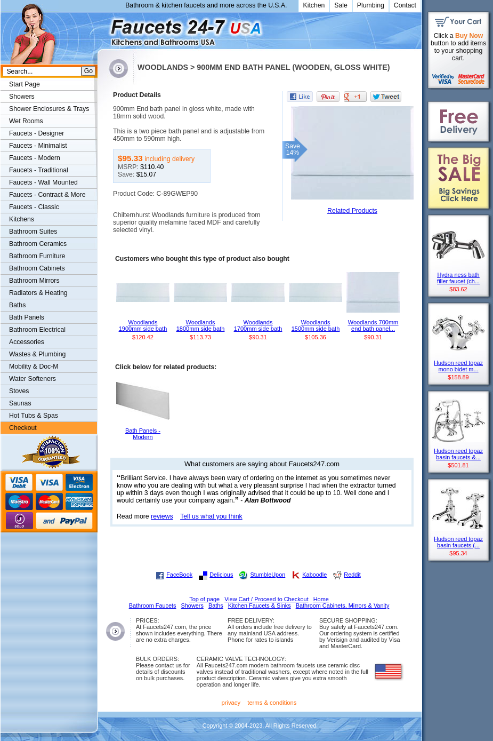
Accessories (26, 342)
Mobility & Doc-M (33, 366)
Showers (22, 96)
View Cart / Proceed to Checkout (266, 599)
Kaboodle (314, 574)
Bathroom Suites (33, 231)
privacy (231, 702)
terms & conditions (271, 702)
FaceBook (179, 574)
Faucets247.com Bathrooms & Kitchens (103, 28)
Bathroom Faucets (152, 605)
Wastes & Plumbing (37, 354)
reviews (162, 516)
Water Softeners (32, 379)
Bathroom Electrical (37, 329)
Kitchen (314, 5)
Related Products (352, 210)
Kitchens (21, 219)
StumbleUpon (267, 574)
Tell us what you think (211, 516)
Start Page (24, 84)
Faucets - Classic (34, 207)
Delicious (221, 574)
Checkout (23, 428)
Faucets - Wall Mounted (43, 182)
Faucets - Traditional (38, 170)
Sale (340, 5)
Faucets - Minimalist (38, 145)
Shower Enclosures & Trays (49, 109)
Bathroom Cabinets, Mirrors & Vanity (343, 605)
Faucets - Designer (36, 133)
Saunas (20, 403)
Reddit (352, 574)
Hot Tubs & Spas (33, 415)
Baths (17, 305)
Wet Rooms (26, 121)
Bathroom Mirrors (34, 280)
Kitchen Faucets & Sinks (259, 605)
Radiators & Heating (38, 293)
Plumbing (370, 5)
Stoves (19, 391)
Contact (405, 5)
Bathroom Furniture (37, 256)
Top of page (204, 599)
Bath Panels (26, 317)
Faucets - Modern (34, 158)
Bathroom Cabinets (37, 268)
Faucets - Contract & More (47, 194)
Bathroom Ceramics (38, 244)
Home (321, 599)
